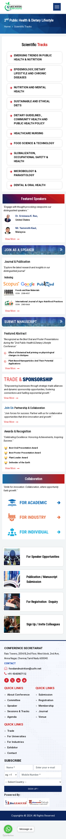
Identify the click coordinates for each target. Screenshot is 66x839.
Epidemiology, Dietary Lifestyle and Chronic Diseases (30, 73)
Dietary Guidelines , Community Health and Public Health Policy (31, 119)
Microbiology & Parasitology (25, 173)
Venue (42, 716)
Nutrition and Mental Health (30, 89)
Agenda (12, 716)
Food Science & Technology (34, 143)
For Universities (16, 736)
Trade (10, 730)
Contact (12, 753)
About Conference (18, 694)
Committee (13, 700)
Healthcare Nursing (28, 133)
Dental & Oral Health (29, 185)
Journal (43, 711)
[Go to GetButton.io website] (8, 835)
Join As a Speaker (19, 250)
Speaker (12, 705)
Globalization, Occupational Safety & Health (31, 157)
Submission (45, 694)
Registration (46, 700)
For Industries (15, 741)
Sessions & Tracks (18, 711)
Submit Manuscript (20, 322)
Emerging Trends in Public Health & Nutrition (33, 57)
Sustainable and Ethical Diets (32, 103)
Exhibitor (12, 747)
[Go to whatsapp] (8, 829)
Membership (46, 705)
